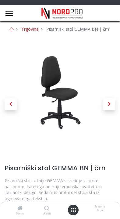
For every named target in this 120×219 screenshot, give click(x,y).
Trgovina (30, 29)
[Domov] (20, 208)
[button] (11, 104)
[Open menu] (73, 210)
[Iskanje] (47, 208)
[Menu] (9, 13)
